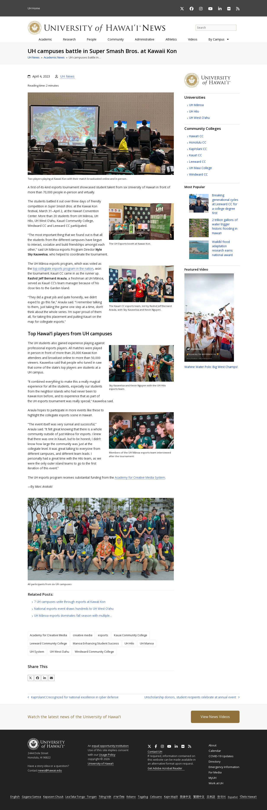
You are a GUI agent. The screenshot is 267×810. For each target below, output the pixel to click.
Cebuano (156, 797)
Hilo (194, 111)
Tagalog (143, 797)
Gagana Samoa (31, 797)
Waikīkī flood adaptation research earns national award (222, 248)
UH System (37, 651)
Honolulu (197, 142)
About (212, 745)
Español (233, 797)
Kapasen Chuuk (53, 797)
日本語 (211, 797)
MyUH (212, 778)
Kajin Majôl (171, 797)
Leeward (197, 162)
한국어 (221, 797)
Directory (215, 761)
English (15, 797)
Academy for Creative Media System (140, 477)
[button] (31, 678)
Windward (198, 174)
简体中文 (185, 797)
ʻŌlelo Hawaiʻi (248, 797)
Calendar (215, 751)
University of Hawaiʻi (101, 763)
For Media (215, 772)
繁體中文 (199, 797)
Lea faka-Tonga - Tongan (81, 797)
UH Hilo (129, 643)
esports (103, 635)
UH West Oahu (59, 651)
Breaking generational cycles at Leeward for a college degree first (225, 204)
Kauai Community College (130, 635)
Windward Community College (94, 651)
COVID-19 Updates (221, 756)
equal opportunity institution (110, 746)
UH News (67, 76)
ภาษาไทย (118, 797)
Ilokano (131, 797)
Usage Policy (107, 755)
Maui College (200, 168)
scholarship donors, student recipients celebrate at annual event (191, 697)
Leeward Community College (48, 643)
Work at (216, 783)
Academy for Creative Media (48, 635)
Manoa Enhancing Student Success (96, 643)
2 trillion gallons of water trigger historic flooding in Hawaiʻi (225, 226)
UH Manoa (147, 643)
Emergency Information (224, 767)
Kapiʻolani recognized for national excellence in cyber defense (73, 697)
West (199, 118)
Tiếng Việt (105, 797)
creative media (82, 635)
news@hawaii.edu (50, 770)
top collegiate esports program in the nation (63, 268)
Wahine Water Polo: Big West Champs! (211, 367)
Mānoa (196, 105)
